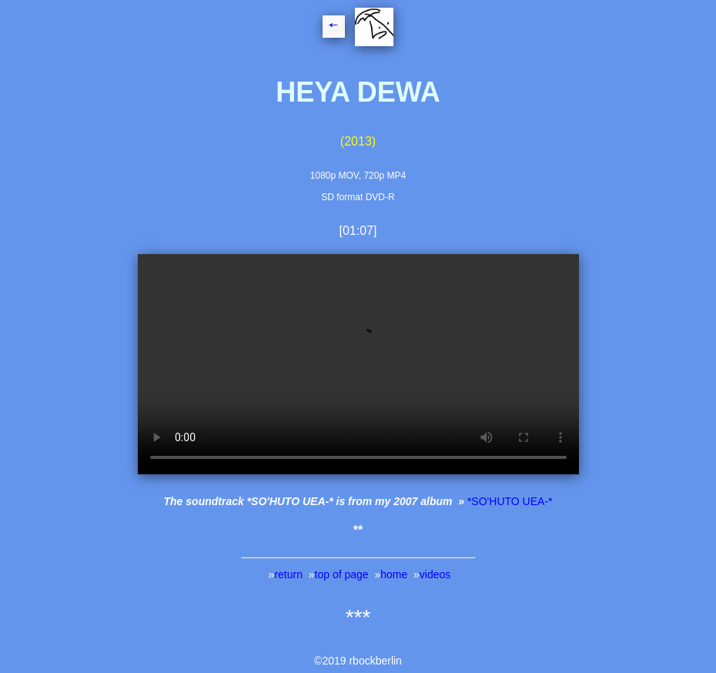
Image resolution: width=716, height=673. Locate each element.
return (288, 574)
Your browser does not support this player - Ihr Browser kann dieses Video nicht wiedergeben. (358, 364)
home (393, 574)
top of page (342, 574)
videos (435, 574)
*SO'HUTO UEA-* (510, 501)
